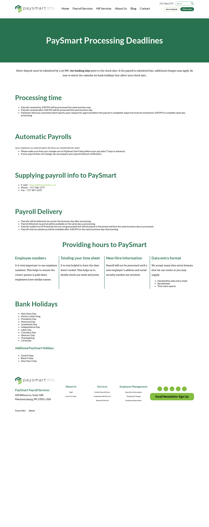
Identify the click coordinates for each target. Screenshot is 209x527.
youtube (184, 389)
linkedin (178, 389)
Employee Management (133, 386)
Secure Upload (171, 9)
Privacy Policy (20, 410)
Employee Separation (133, 400)
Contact (145, 8)
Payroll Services (83, 8)
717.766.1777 (166, 3)
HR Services (103, 8)
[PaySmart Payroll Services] (35, 9)
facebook (172, 389)
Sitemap (32, 410)
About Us (121, 8)
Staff (71, 392)
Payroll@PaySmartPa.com (43, 184)
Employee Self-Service (102, 396)
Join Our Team (71, 396)
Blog (133, 8)
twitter (166, 389)
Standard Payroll (102, 400)
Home (65, 8)
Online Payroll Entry (102, 392)
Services (102, 386)
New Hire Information (133, 392)
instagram (159, 389)
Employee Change (134, 396)
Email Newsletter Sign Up (171, 396)
